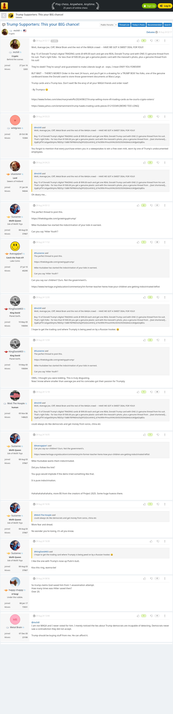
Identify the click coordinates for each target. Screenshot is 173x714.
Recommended (155, 24)
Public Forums (107, 24)
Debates (151, 32)
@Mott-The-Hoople (42, 515)
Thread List (124, 24)
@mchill (37, 127)
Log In (165, 5)
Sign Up (149, 5)
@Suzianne (39, 253)
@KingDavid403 (41, 551)
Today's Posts (138, 24)
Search (167, 24)
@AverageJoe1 (40, 445)
